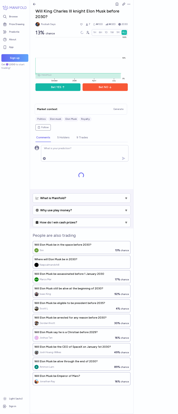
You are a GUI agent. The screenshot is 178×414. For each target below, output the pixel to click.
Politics (41, 119)
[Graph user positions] (87, 32)
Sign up (15, 58)
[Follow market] (117, 4)
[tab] (43, 137)
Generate (118, 109)
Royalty (85, 119)
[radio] (95, 32)
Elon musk (55, 119)
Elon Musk (71, 119)
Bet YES (58, 87)
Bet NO (105, 87)
